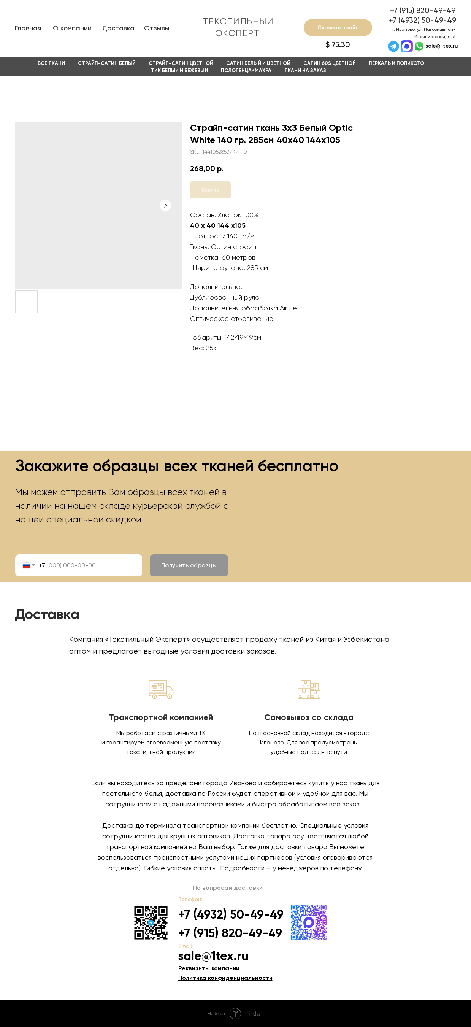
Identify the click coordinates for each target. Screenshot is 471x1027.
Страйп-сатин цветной (181, 63)
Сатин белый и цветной (258, 63)
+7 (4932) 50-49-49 (422, 20)
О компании (72, 28)
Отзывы (157, 28)
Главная (28, 28)
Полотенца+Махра (246, 70)
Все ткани (51, 63)
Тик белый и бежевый (179, 70)
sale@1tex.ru (441, 46)
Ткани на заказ (305, 70)
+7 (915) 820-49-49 (422, 10)
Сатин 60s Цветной (329, 63)
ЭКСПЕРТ (238, 33)
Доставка (118, 28)
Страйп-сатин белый (107, 63)
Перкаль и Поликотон (398, 63)
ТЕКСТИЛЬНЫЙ (238, 21)
